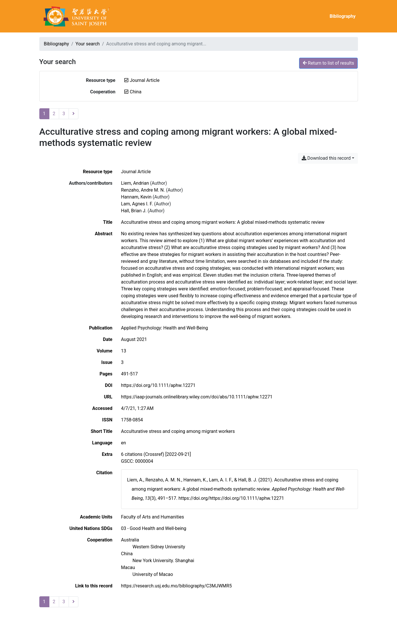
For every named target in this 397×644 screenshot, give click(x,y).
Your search (87, 44)
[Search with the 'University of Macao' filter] (153, 574)
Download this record (326, 158)
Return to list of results (328, 63)
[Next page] (73, 113)
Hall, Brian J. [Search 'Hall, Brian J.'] (134, 210)
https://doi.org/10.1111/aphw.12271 (158, 385)
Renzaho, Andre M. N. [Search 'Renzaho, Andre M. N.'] (143, 190)
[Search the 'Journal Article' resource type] (136, 171)
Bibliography (342, 16)
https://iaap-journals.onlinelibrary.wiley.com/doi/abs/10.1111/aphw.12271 (197, 397)
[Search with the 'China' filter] (127, 553)
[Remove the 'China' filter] (136, 92)
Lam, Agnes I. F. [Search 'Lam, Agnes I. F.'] (137, 204)
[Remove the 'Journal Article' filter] (145, 80)
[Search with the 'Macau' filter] (128, 567)
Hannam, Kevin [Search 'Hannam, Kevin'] (136, 197)
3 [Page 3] (64, 113)
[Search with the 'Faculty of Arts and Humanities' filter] (152, 517)
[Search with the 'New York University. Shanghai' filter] (163, 560)
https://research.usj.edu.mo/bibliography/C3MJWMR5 (176, 586)
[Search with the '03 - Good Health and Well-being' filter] (153, 528)
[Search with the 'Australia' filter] (130, 540)
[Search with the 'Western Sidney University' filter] (159, 546)
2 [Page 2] (54, 113)
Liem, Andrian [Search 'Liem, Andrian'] (135, 183)
